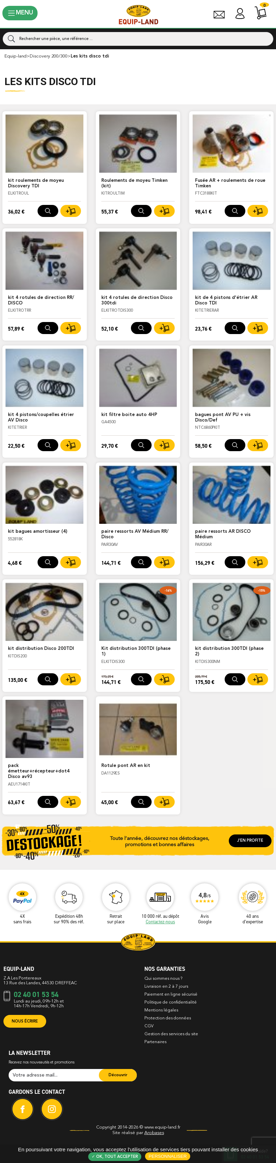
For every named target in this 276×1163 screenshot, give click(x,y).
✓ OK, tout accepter (115, 1157)
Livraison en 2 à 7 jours (166, 987)
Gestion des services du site (171, 1034)
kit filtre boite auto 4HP (129, 415)
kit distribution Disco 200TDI (41, 648)
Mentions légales (161, 1010)
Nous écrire (25, 1021)
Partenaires (155, 1042)
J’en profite (250, 841)
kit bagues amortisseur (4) (37, 531)
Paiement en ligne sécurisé (170, 995)
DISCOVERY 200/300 (49, 56)
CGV (149, 1026)
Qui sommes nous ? (163, 979)
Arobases (154, 1133)
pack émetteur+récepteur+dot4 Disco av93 (39, 771)
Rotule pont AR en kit (125, 766)
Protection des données (167, 1018)
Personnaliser (168, 1156)
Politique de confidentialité (170, 1002)
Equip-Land (15, 56)
